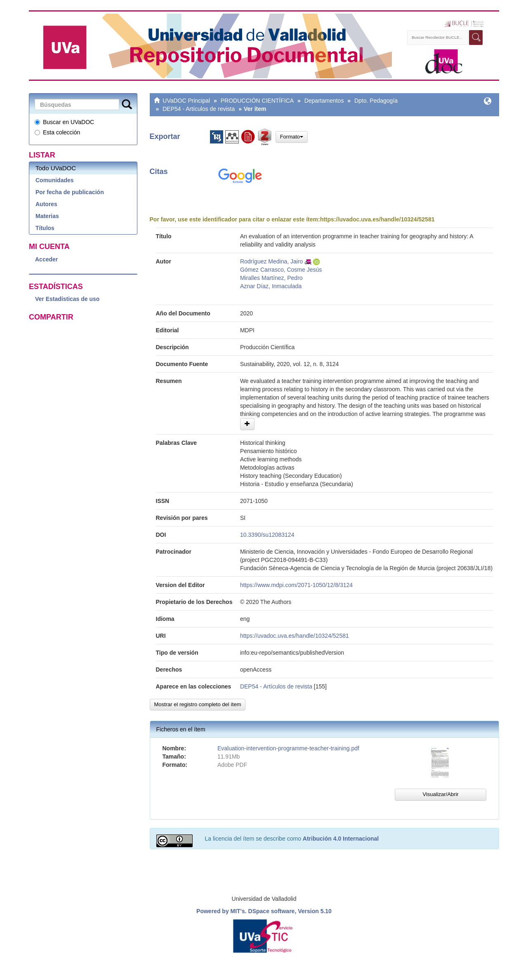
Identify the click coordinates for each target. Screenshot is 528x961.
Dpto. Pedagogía (376, 100)
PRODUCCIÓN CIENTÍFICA (257, 100)
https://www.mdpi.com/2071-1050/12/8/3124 (296, 585)
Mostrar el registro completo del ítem (197, 704)
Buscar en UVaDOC (64, 122)
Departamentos (324, 100)
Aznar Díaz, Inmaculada (271, 286)
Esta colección (57, 132)
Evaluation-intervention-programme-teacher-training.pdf (288, 748)
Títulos (44, 228)
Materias (47, 216)
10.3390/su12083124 (267, 534)
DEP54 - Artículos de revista (199, 109)
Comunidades (54, 180)
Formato (291, 137)
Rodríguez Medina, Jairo (271, 261)
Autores (46, 204)
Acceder (46, 259)
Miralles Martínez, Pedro (271, 278)
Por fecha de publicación (69, 192)
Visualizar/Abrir (440, 794)
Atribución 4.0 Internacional (341, 838)
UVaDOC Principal (186, 100)
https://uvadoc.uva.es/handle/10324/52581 (377, 219)
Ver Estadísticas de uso (67, 299)
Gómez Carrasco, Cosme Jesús (281, 269)
